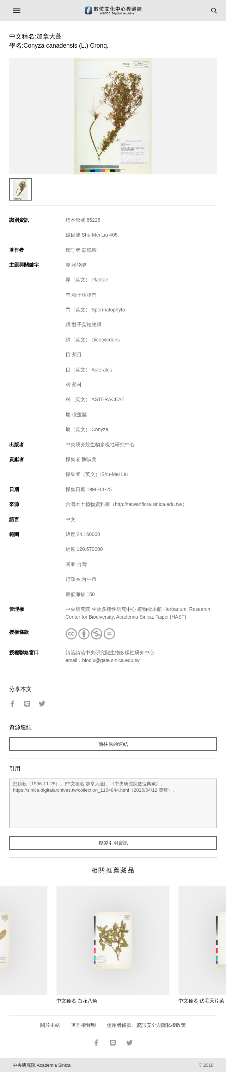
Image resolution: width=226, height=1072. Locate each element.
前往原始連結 (113, 744)
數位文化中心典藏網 (113, 10)
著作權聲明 (83, 1025)
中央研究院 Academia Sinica (42, 1065)
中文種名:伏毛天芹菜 (201, 1000)
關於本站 (50, 1025)
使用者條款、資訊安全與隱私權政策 (146, 1025)
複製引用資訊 (113, 843)
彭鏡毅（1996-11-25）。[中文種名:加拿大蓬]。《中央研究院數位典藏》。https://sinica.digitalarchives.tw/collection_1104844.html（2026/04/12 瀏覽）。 (113, 803)
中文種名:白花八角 (76, 1000)
